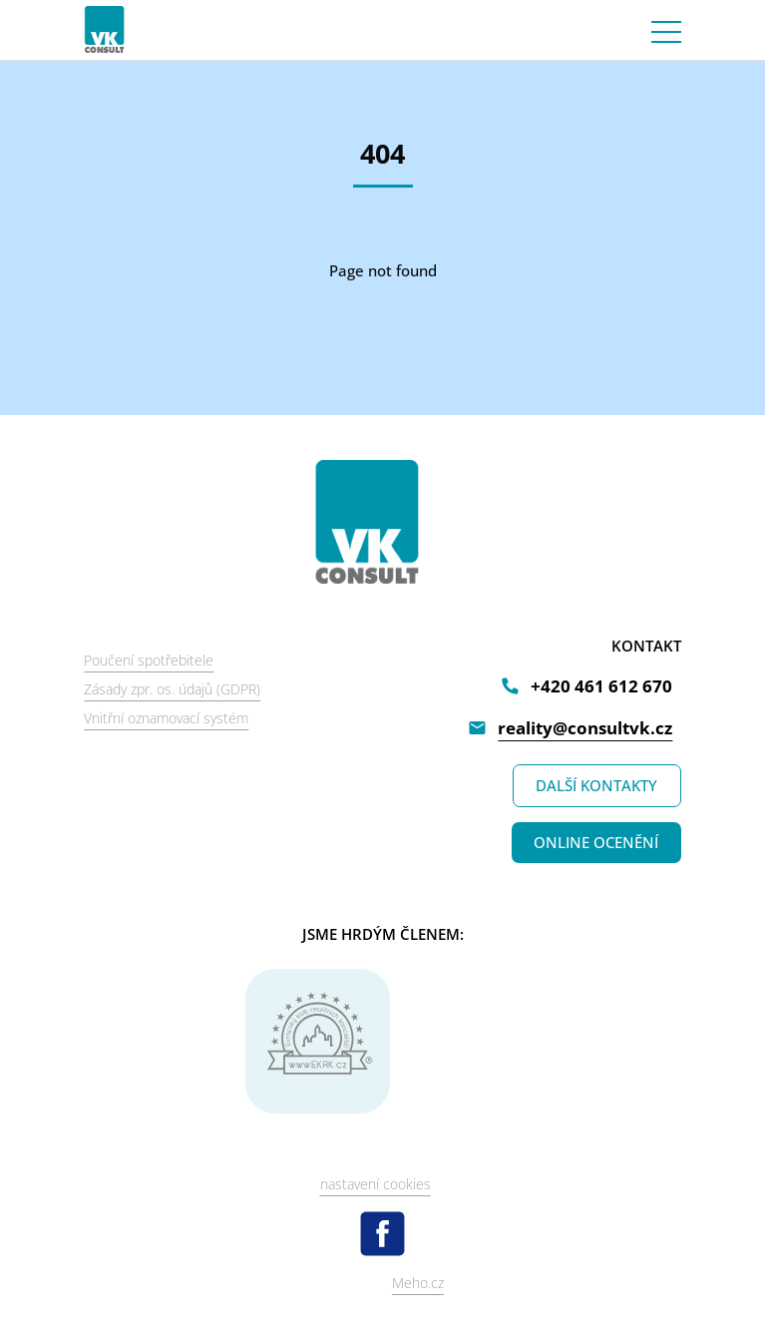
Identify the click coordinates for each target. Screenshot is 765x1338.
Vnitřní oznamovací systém (166, 717)
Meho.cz (418, 1282)
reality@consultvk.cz (585, 727)
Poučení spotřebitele (148, 660)
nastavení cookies (375, 1183)
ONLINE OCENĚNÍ (596, 842)
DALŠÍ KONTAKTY (596, 785)
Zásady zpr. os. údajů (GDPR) (172, 688)
